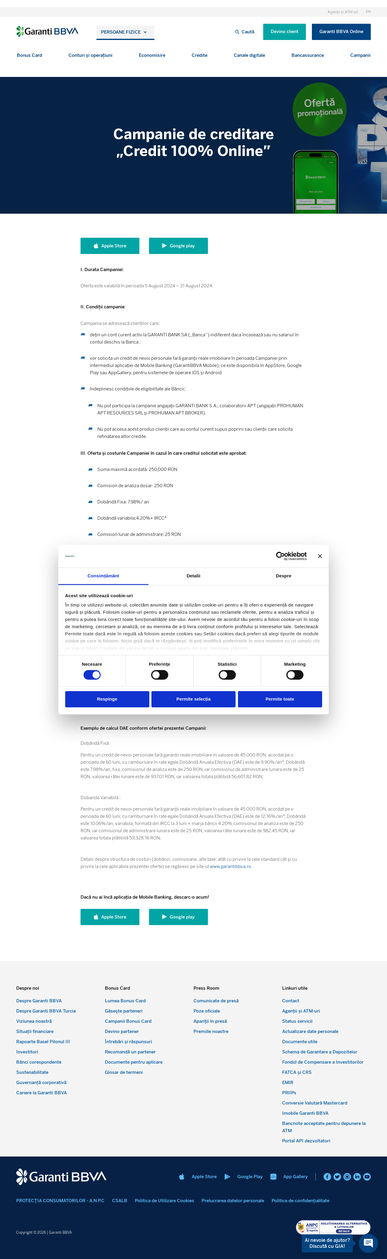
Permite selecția (193, 699)
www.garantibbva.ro (230, 866)
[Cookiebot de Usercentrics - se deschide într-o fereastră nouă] (280, 556)
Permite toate (280, 699)
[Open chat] (368, 1243)
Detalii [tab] (193, 576)
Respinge (107, 699)
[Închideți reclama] (320, 556)
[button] (29, 55)
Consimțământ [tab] (103, 576)
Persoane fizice (121, 32)
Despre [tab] (283, 576)
